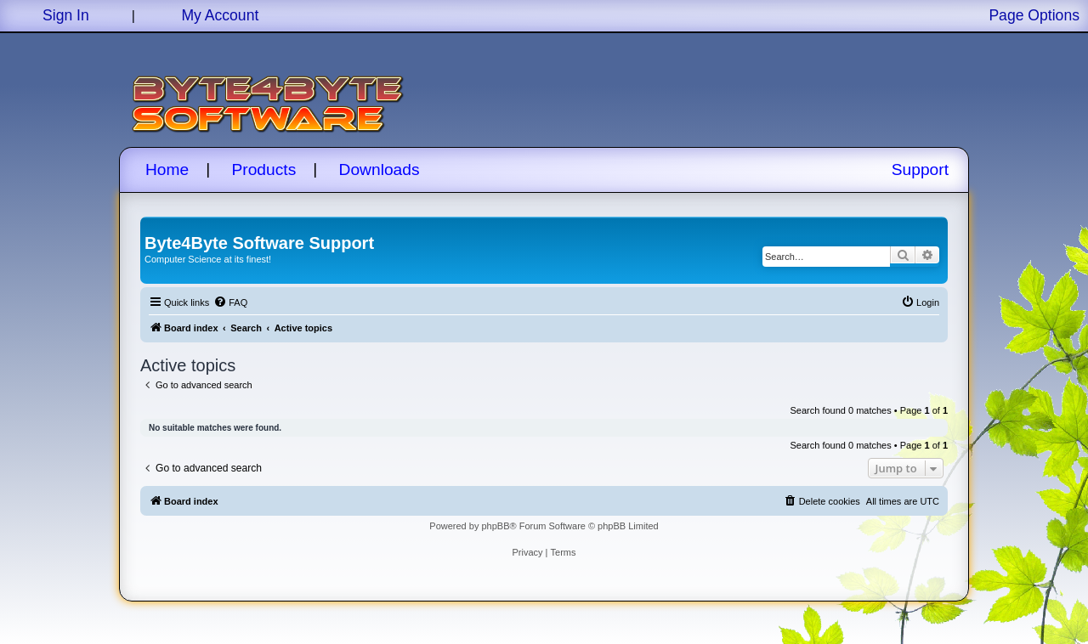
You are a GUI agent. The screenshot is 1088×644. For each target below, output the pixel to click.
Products (264, 169)
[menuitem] (230, 302)
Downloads (379, 169)
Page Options (1034, 15)
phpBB (495, 526)
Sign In (65, 15)
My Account (219, 15)
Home (167, 169)
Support (920, 169)
